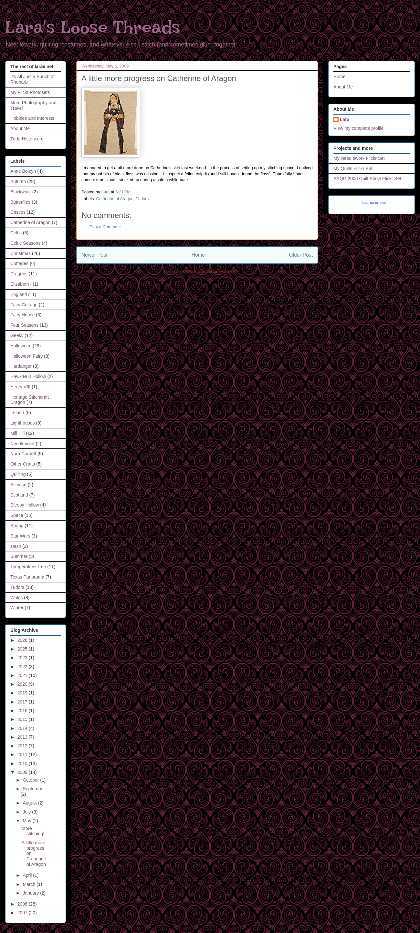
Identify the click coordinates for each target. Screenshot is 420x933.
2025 (23, 648)
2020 (23, 684)
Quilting (18, 474)
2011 (23, 754)
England (18, 294)
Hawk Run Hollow (28, 376)
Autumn (18, 181)
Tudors (142, 198)
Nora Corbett (23, 453)
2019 (23, 692)
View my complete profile (358, 128)
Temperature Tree (28, 566)
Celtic (16, 232)
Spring (16, 525)
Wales (16, 597)
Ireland (17, 412)
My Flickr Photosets (30, 92)
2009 (23, 772)
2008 (23, 904)
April (28, 875)
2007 (23, 912)
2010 (23, 763)
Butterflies (20, 202)
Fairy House (22, 314)
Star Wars (20, 535)
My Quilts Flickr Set (353, 168)
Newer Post (94, 255)
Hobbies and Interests (32, 118)
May (27, 820)
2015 (23, 719)
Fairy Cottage (23, 304)
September (34, 788)
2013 (23, 737)
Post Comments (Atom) (210, 271)
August (30, 802)
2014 (23, 728)
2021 (23, 675)
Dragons (18, 273)
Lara (345, 119)
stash (15, 546)
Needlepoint (22, 443)
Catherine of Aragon (115, 198)
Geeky (16, 335)
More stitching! (33, 831)
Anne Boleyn (23, 171)
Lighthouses (22, 422)
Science (18, 484)
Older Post (301, 255)
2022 (23, 666)
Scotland (19, 494)
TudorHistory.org (27, 138)
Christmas (20, 253)
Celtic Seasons (25, 243)
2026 (23, 640)
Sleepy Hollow (24, 505)
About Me (20, 128)
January (31, 893)
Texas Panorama (27, 576)
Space (16, 515)
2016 (23, 710)
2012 (23, 745)
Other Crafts (22, 463)
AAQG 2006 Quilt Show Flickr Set (367, 178)
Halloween (20, 345)
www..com (374, 203)
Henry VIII (20, 386)
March (30, 884)
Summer (18, 556)
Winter (16, 607)
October (31, 780)
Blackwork (20, 191)
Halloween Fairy (26, 356)
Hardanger (21, 366)
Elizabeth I (20, 284)
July (27, 812)
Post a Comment (105, 226)
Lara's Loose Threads (92, 27)
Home (198, 255)
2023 (23, 657)
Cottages (19, 263)
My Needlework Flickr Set (359, 158)
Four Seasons (24, 325)
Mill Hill (17, 433)
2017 (23, 701)
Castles (18, 212)
